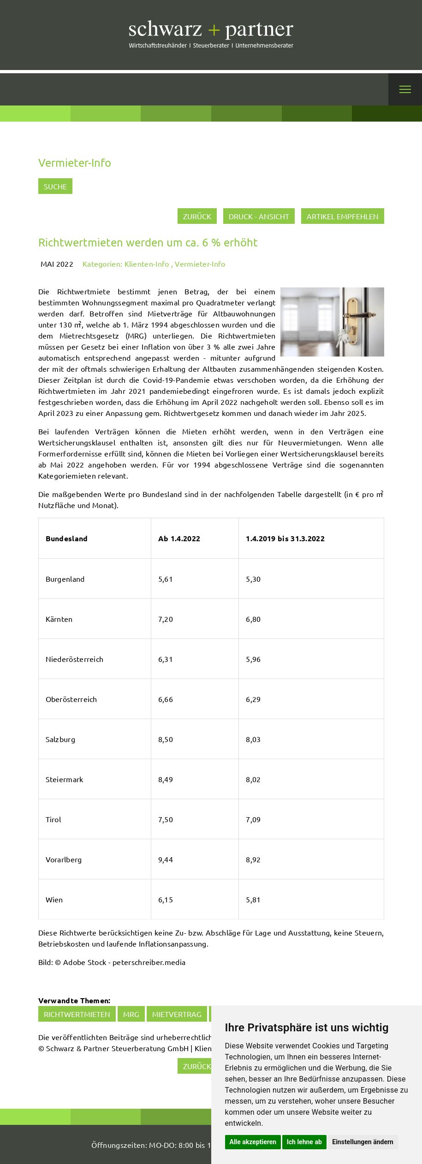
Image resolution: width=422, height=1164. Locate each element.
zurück (197, 216)
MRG (131, 1013)
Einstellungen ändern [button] (362, 1142)
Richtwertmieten (77, 1013)
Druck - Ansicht (259, 216)
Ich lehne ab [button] (304, 1142)
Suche (55, 186)
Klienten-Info (147, 263)
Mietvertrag (177, 1013)
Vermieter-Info (200, 263)
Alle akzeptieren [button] (253, 1142)
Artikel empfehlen (343, 216)
